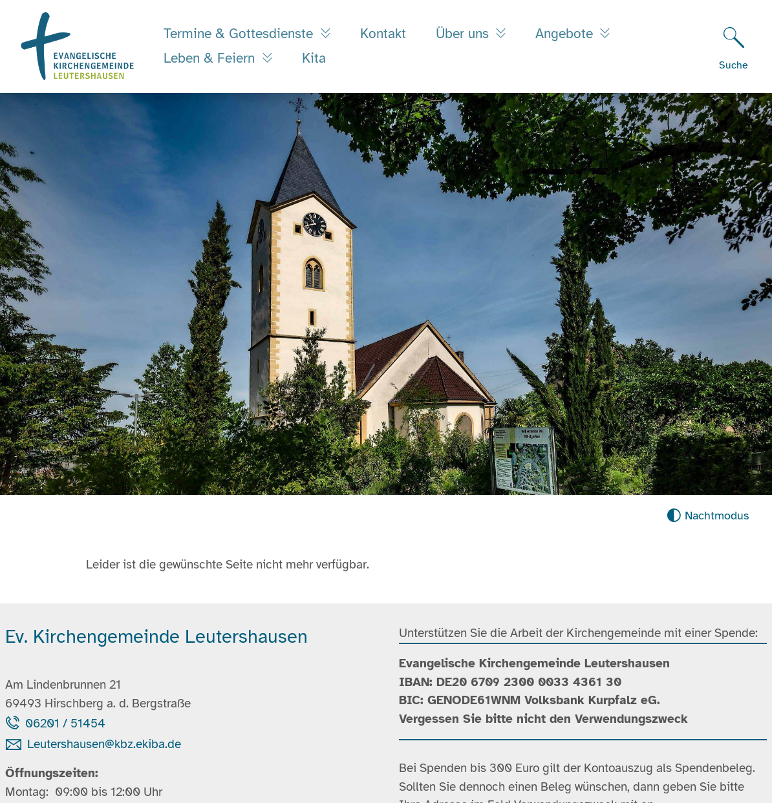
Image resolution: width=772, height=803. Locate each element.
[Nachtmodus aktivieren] (708, 516)
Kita (314, 58)
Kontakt (383, 33)
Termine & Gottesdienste (240, 33)
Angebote (566, 33)
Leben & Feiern (211, 58)
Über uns (464, 33)
